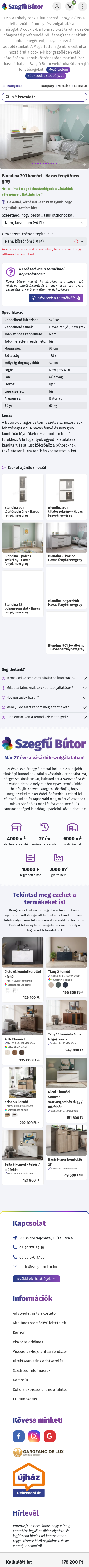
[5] (43, 163)
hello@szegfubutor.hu (38, 1266)
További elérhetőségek (35, 1279)
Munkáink (64, 86)
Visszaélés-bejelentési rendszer (40, 1351)
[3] (38, 163)
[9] (53, 163)
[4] (40, 163)
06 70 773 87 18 (31, 1247)
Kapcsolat (80, 86)
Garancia (20, 1380)
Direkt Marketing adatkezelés (38, 1361)
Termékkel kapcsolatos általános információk (38, 678)
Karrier (19, 1332)
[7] (48, 163)
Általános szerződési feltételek (39, 1323)
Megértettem (58, 70)
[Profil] (56, 6)
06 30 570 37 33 (32, 1257)
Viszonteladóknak (28, 1342)
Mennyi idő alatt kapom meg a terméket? (35, 707)
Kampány (47, 86)
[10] (56, 163)
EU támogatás (25, 1399)
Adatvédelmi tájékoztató (34, 1313)
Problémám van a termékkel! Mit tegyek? (35, 717)
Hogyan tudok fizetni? (20, 698)
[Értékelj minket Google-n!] (50, 1436)
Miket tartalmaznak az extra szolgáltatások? (37, 688)
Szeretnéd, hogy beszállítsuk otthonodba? (38, 215)
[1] (32, 163)
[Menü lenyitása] (82, 6)
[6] (46, 163)
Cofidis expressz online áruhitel (40, 1389)
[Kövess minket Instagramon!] (34, 1436)
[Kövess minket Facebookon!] (19, 1436)
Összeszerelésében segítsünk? (27, 234)
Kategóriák (12, 86)
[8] (51, 163)
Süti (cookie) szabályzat (46, 76)
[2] (35, 163)
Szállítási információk (31, 1370)
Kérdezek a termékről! (56, 298)
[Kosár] (69, 6)
